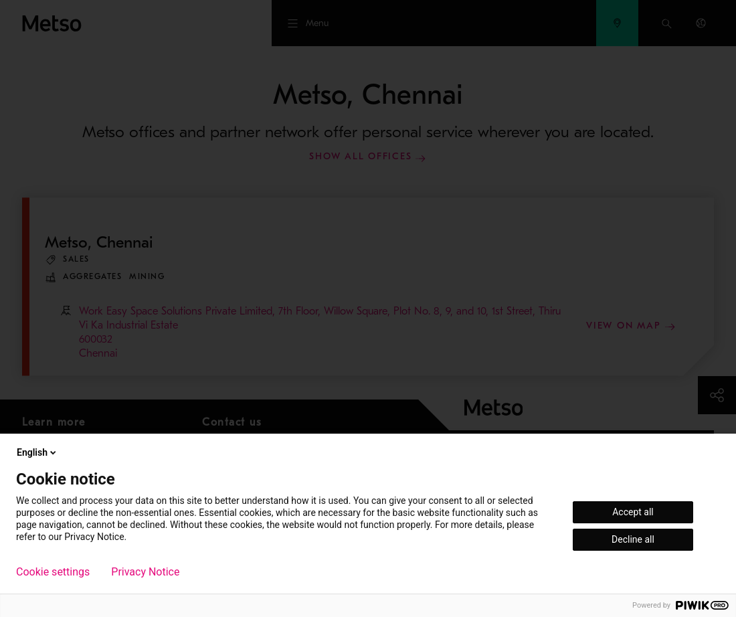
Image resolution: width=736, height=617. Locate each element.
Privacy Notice (145, 572)
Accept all (633, 512)
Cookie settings (53, 572)
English (37, 452)
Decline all (633, 539)
